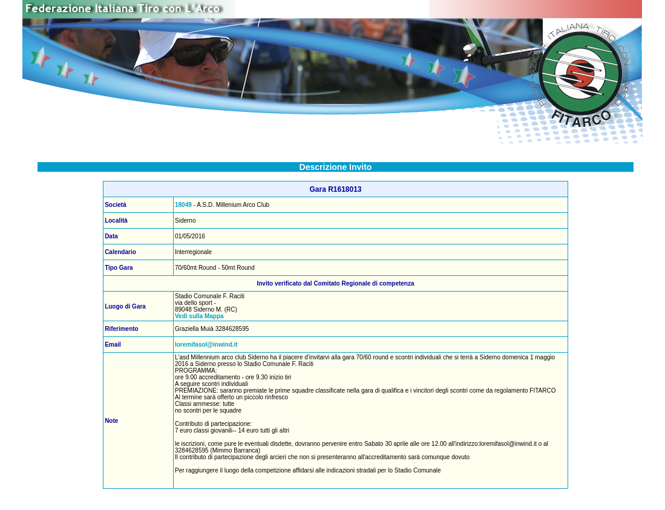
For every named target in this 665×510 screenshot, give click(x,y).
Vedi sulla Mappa (199, 316)
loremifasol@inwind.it (206, 344)
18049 (183, 204)
